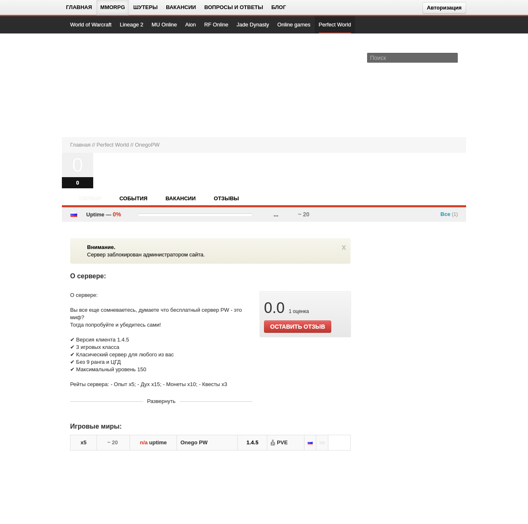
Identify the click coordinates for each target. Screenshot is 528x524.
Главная (79, 7)
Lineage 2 (131, 24)
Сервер (90, 198)
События (133, 198)
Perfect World (335, 24)
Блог (278, 7)
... (275, 214)
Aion (190, 24)
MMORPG (112, 7)
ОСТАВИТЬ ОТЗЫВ (297, 326)
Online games (293, 24)
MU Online (164, 24)
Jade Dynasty (253, 24)
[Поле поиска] (453, 57)
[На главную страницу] (98, 85)
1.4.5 (252, 442)
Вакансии (181, 7)
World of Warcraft (90, 24)
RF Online (216, 24)
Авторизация (444, 8)
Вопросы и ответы (233, 7)
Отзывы (226, 198)
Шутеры (145, 7)
